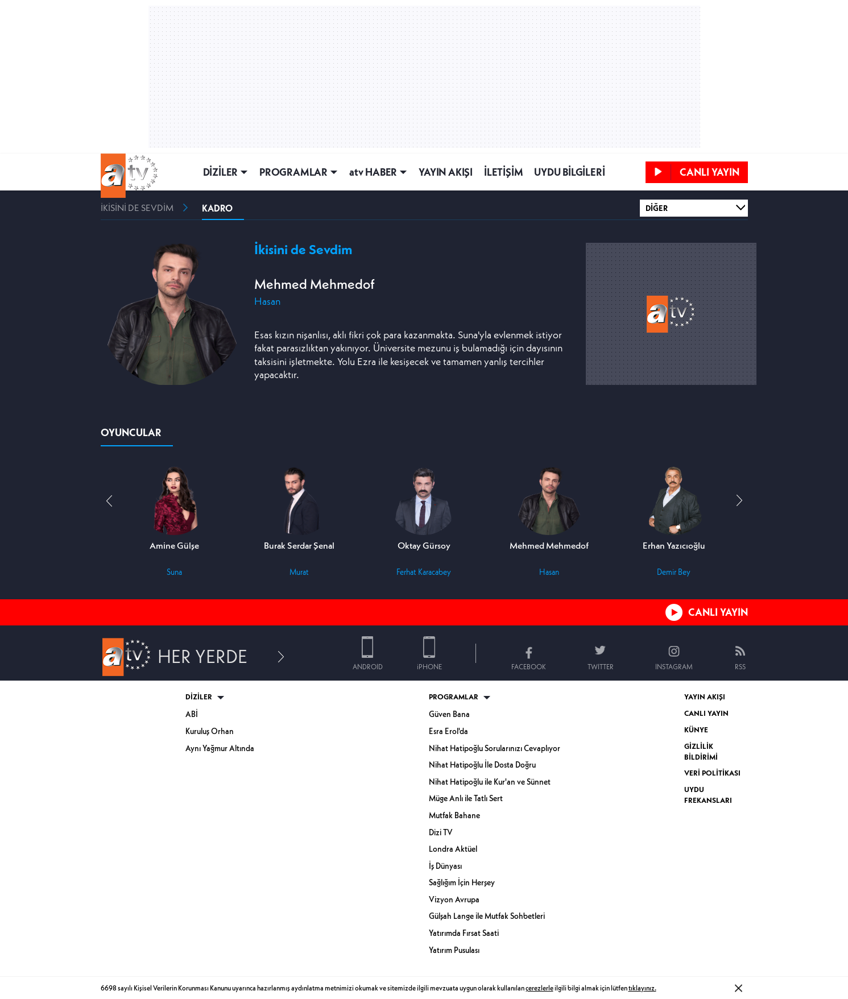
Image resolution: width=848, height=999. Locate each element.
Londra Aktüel (453, 849)
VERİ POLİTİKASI (712, 773)
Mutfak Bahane (454, 815)
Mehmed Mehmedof (314, 284)
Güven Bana (449, 714)
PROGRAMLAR (293, 172)
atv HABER (373, 172)
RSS (740, 666)
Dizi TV (441, 832)
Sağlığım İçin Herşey (462, 882)
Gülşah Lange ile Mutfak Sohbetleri (487, 916)
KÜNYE (696, 730)
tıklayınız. (642, 988)
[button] (739, 500)
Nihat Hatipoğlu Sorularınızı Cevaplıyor (494, 748)
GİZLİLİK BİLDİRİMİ (701, 751)
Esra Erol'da (448, 731)
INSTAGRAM (674, 666)
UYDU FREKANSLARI (708, 795)
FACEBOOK (528, 666)
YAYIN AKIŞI (446, 172)
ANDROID (368, 666)
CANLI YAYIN (718, 612)
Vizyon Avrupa (454, 899)
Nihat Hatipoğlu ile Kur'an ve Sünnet (490, 782)
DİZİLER (220, 172)
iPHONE (429, 666)
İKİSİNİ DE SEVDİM (137, 207)
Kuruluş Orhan (209, 731)
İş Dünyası (445, 866)
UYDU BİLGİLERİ (569, 172)
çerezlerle (539, 988)
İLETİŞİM (503, 172)
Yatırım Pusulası (454, 950)
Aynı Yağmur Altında (219, 748)
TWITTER (601, 666)
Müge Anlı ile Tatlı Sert (466, 798)
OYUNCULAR (131, 432)
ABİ (191, 714)
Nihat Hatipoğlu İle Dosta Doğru (482, 765)
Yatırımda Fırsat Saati (464, 933)
